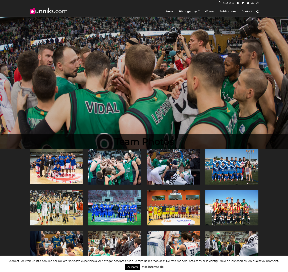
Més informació (153, 267)
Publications (227, 11)
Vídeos (209, 11)
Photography (188, 11)
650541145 (226, 2)
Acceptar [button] (132, 266)
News (170, 11)
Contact (247, 11)
